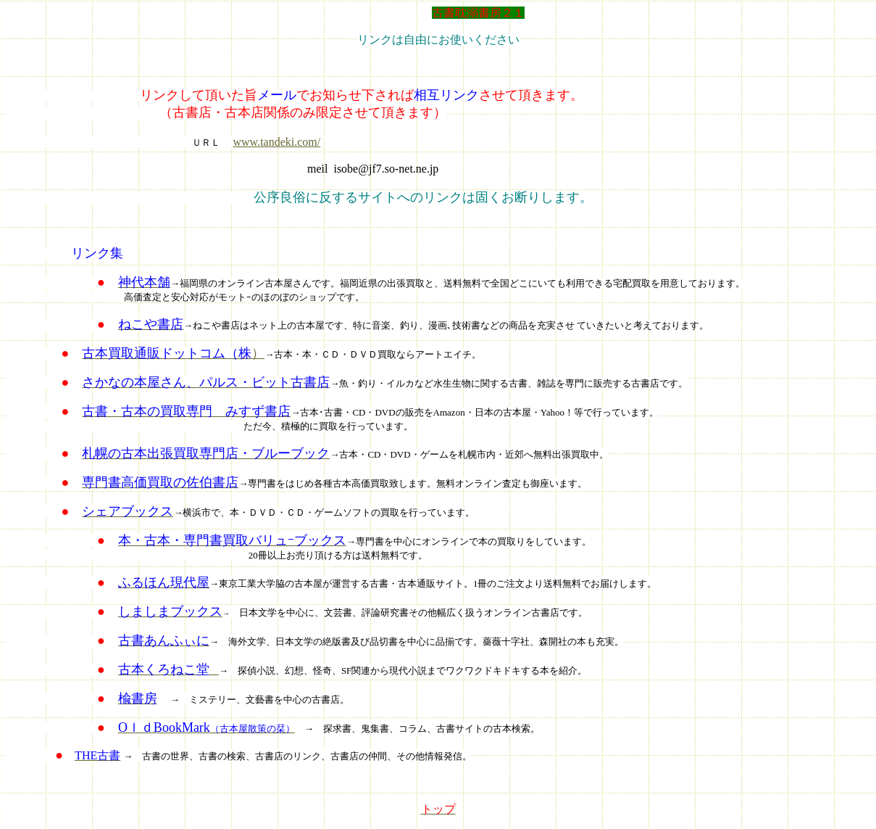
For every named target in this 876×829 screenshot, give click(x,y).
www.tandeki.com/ (277, 142)
